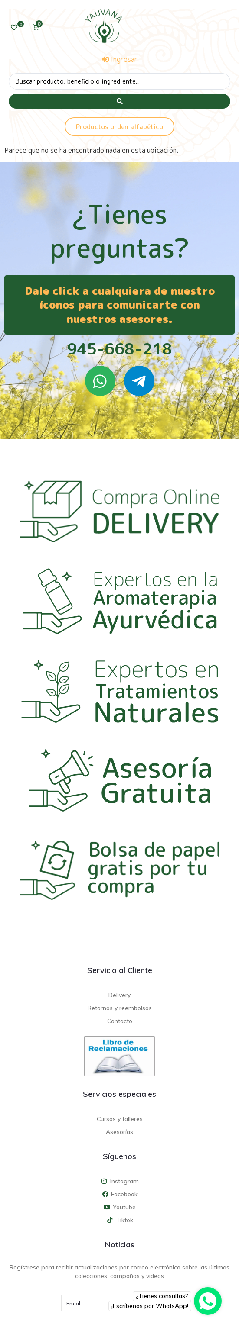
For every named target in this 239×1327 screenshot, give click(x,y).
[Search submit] (119, 101)
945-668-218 (119, 349)
